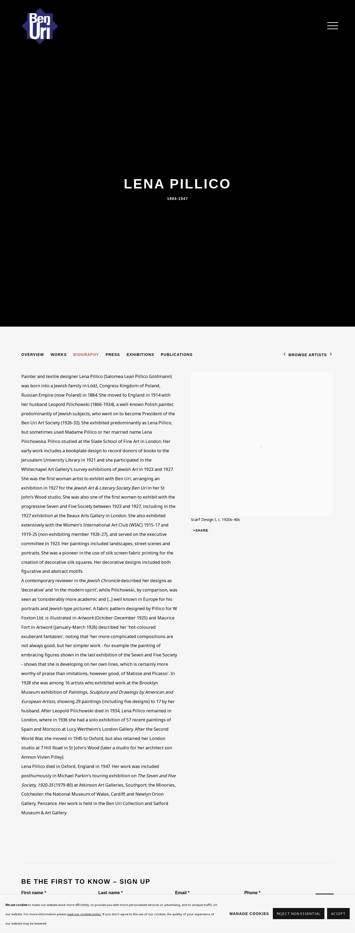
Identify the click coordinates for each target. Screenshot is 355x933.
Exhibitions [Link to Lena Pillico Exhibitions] (140, 354)
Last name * (110, 892)
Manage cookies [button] (249, 913)
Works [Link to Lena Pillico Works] (59, 354)
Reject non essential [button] (298, 914)
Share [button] (201, 530)
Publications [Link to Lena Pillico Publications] (177, 354)
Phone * (252, 892)
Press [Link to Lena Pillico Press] (113, 354)
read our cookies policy (84, 914)
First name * (33, 892)
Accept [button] (338, 914)
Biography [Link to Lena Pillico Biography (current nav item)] (86, 354)
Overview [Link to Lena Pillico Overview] (32, 354)
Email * (182, 892)
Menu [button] (330, 26)
